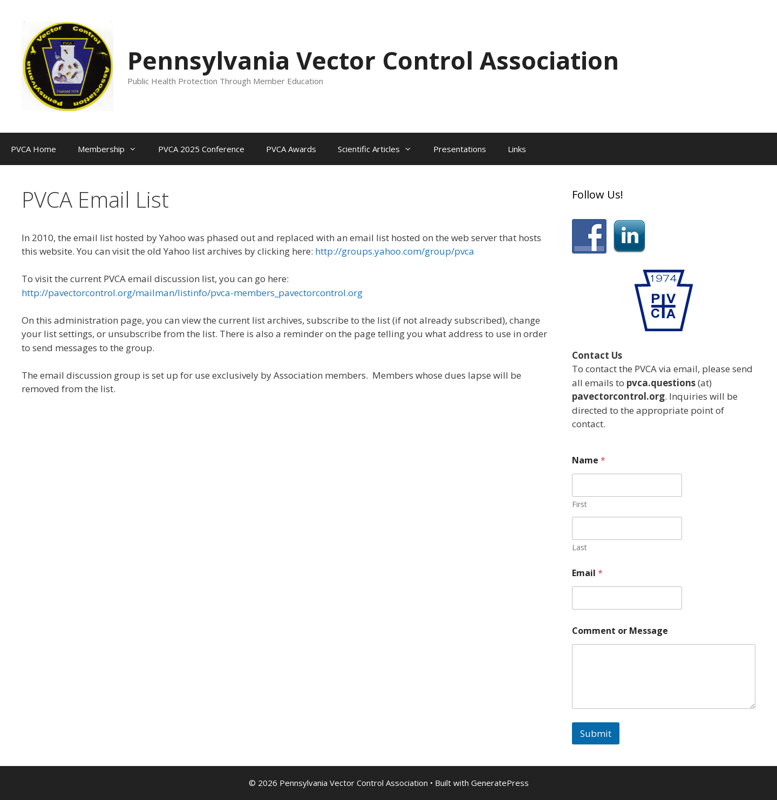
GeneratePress (500, 782)
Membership (112, 149)
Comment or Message (620, 631)
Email (587, 573)
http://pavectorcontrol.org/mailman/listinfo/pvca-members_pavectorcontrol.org (192, 292)
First (579, 504)
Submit (595, 733)
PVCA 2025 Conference (201, 148)
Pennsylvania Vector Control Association (373, 60)
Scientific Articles (380, 149)
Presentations (459, 148)
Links (517, 148)
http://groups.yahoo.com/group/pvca (394, 251)
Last (579, 547)
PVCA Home (33, 148)
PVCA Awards (291, 148)
